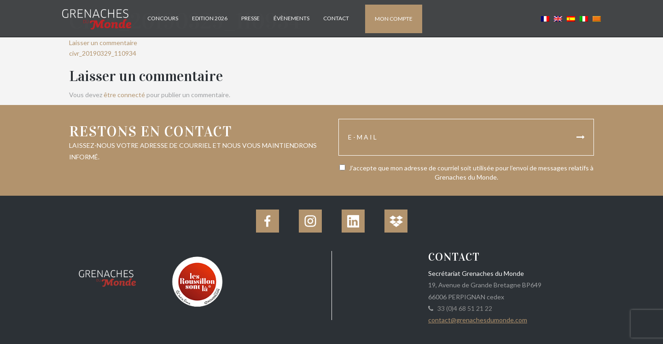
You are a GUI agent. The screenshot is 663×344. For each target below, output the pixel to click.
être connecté (124, 95)
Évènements (291, 18)
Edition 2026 (209, 18)
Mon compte (394, 18)
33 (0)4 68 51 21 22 (463, 308)
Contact (336, 18)
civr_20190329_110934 (102, 53)
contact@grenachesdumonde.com (477, 320)
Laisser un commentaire (103, 43)
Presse (250, 18)
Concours (162, 18)
